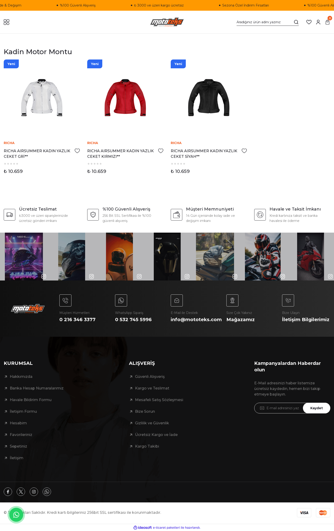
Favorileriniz (21, 434)
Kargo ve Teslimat (152, 388)
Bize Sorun (145, 411)
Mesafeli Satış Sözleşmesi (159, 400)
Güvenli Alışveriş (150, 376)
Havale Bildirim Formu (30, 400)
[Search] (268, 22)
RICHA (9, 143)
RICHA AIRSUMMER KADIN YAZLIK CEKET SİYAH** (204, 154)
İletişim (16, 458)
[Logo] (167, 22)
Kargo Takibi (147, 446)
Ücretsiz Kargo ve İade (156, 434)
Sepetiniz (18, 446)
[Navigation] (6, 22)
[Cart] (327, 22)
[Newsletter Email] (292, 408)
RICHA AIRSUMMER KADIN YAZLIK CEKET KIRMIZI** (120, 154)
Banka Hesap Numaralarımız (37, 388)
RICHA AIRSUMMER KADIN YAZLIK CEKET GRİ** (37, 154)
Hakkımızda (21, 376)
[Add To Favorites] (77, 150)
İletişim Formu (23, 411)
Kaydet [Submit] (316, 408)
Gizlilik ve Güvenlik (152, 423)
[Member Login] (318, 22)
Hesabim (18, 423)
